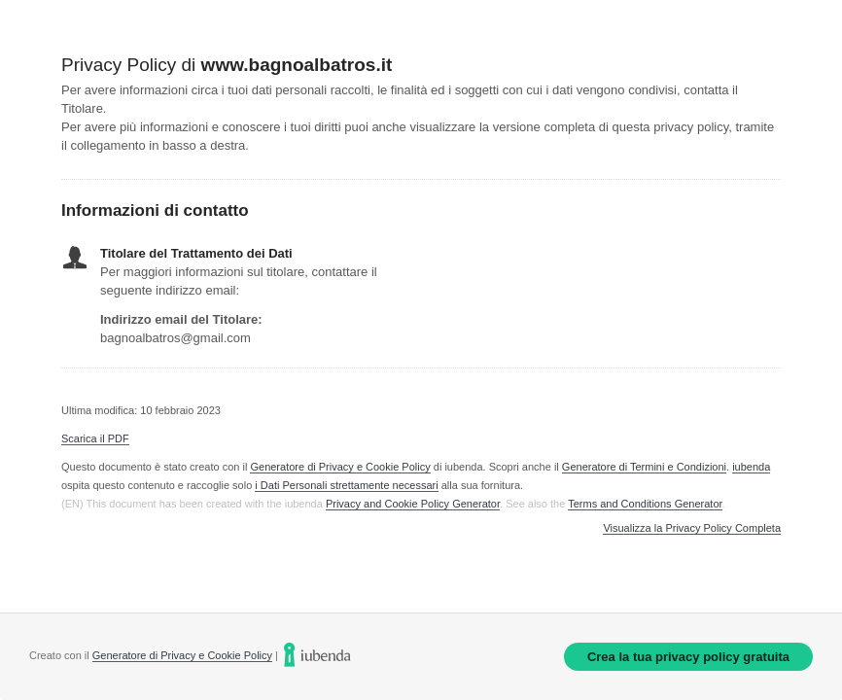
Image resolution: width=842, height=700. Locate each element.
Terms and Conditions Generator (644, 503)
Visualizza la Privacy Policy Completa (692, 528)
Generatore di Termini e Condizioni (644, 466)
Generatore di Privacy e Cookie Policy (340, 466)
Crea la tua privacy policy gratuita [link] (688, 656)
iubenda (751, 466)
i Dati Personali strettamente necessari (346, 485)
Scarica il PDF (95, 438)
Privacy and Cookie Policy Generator (413, 503)
